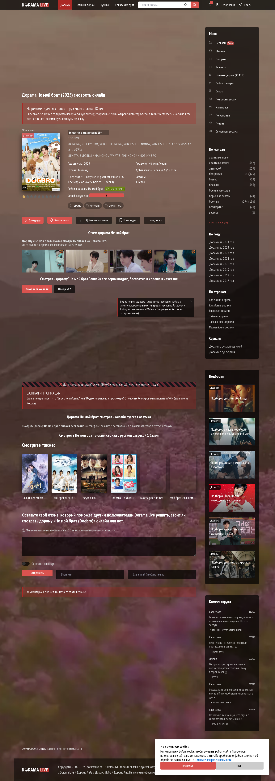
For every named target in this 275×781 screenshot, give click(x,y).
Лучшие (105, 5)
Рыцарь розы (217, 651)
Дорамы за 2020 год (221, 264)
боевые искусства (231, 190)
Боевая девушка (219, 724)
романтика (115, 205)
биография (227, 174)
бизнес (224, 179)
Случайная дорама (227, 131)
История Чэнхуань (220, 702)
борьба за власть (231, 196)
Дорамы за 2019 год (221, 270)
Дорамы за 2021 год (221, 258)
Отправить (37, 573)
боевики (225, 185)
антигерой (226, 168)
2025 (87, 163)
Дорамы (65, 5)
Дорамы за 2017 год (221, 281)
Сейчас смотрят (124, 5)
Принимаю (188, 765)
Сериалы (42, 748)
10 (58, 196)
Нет (239, 765)
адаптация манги (230, 163)
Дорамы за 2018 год (221, 275)
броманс (225, 201)
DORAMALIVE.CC (29, 748)
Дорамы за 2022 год (221, 253)
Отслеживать (59, 220)
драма (77, 205)
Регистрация (225, 5)
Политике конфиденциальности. (213, 760)
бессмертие (227, 207)
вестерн (225, 212)
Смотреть (33, 220)
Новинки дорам (85, 5)
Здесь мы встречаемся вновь (226, 630)
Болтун (214, 677)
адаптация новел (230, 157)
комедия (95, 205)
